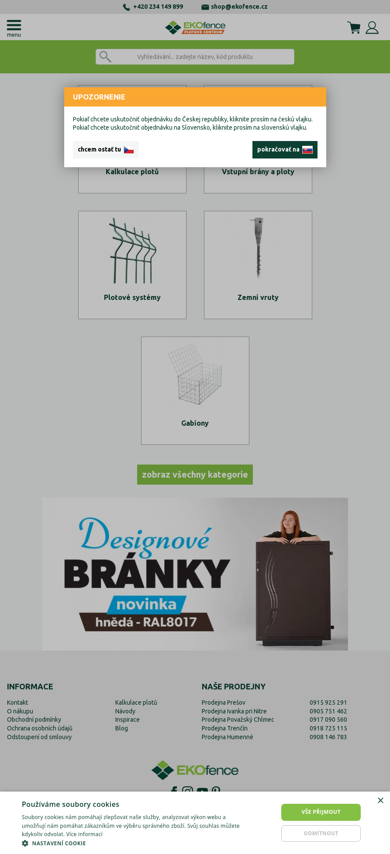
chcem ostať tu (106, 150)
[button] (133, 843)
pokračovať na (285, 150)
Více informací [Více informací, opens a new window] (84, 834)
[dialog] (195, 823)
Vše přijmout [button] (320, 812)
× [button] (380, 801)
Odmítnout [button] (321, 833)
